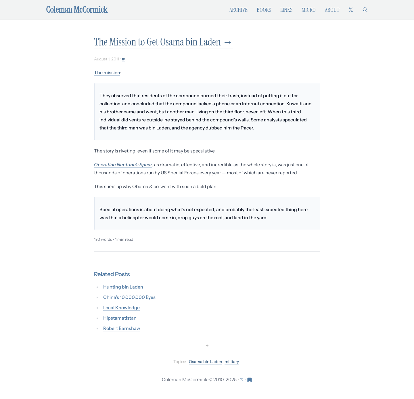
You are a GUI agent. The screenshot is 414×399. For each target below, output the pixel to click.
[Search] (365, 10)
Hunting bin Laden (123, 287)
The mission (107, 72)
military (232, 361)
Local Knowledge (121, 307)
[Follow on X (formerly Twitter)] (350, 10)
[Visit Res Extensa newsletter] (249, 379)
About (332, 10)
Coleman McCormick (77, 10)
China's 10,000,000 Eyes (129, 297)
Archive (238, 10)
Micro (309, 10)
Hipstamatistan (120, 318)
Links (286, 10)
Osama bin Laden (205, 361)
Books (264, 10)
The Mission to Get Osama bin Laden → (163, 42)
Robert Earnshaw (121, 328)
